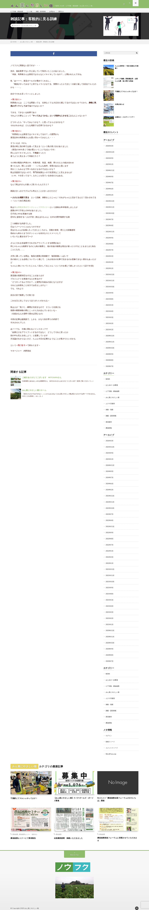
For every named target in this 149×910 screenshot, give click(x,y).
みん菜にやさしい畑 (30, 28)
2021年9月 (110, 293)
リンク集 (32, 12)
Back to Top (74, 851)
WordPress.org (111, 749)
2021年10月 (110, 287)
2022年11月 (110, 233)
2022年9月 (110, 239)
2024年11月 (110, 172)
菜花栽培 (109, 421)
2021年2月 (110, 324)
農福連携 (15, 830)
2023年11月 (110, 209)
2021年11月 (110, 281)
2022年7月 (110, 251)
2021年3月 (110, 317)
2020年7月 (110, 366)
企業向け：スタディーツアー (125, 119)
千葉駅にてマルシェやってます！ (126, 94)
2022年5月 (110, 257)
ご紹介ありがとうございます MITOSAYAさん (41, 380)
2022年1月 (110, 269)
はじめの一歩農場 (112, 385)
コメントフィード (112, 743)
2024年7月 (110, 185)
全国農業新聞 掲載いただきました (71, 833)
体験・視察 (110, 409)
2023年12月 (110, 203)
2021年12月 (110, 275)
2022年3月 (110, 263)
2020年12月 (110, 336)
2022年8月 (110, 245)
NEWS (108, 378)
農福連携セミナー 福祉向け (28, 830)
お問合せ (57, 12)
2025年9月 (110, 160)
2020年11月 (110, 342)
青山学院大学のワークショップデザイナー (32, 210)
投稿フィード (110, 737)
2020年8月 (110, 360)
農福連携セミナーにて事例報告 (25, 833)
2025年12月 (110, 154)
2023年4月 (110, 227)
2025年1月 (110, 166)
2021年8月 (110, 299)
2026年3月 (110, 148)
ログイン (109, 731)
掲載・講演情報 (44, 12)
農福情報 (109, 427)
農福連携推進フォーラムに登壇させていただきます (117, 835)
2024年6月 (110, 191)
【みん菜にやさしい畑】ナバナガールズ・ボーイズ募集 (74, 794)
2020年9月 (110, 354)
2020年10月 (110, 348)
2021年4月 (110, 311)
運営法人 (67, 12)
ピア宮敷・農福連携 (17, 12)
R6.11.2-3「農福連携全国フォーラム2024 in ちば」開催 (117, 794)
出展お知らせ (119, 107)
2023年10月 (110, 215)
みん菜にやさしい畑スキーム (34, 393)
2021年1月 (110, 330)
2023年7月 (110, 221)
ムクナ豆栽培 (110, 403)
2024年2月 (110, 197)
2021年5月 (110, 305)
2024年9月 (110, 179)
